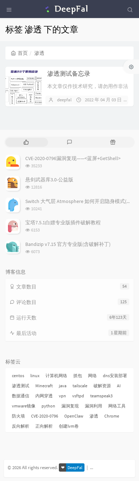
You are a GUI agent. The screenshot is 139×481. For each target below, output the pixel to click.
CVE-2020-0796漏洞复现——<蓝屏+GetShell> (73, 158)
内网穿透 (44, 395)
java (62, 385)
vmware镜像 (23, 406)
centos (18, 375)
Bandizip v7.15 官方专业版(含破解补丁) (67, 244)
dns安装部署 (115, 375)
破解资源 (102, 385)
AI (119, 385)
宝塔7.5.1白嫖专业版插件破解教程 (63, 222)
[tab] (26, 142)
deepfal (64, 100)
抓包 (77, 375)
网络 (92, 375)
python (48, 406)
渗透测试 (20, 385)
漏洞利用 (93, 406)
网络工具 (117, 406)
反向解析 (20, 426)
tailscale (80, 385)
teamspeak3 (101, 395)
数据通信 (20, 395)
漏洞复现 (70, 406)
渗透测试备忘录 (68, 74)
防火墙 (18, 416)
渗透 (94, 416)
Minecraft (44, 385)
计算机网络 (56, 375)
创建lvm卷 (69, 426)
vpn (62, 395)
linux (34, 375)
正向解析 (44, 426)
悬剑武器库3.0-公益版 (49, 179)
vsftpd (78, 395)
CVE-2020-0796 (44, 416)
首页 (19, 53)
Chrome (111, 416)
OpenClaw (73, 416)
